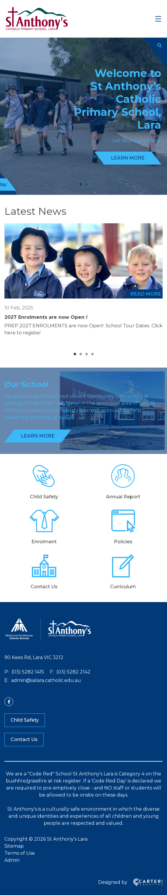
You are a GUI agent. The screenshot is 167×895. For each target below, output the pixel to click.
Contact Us (24, 739)
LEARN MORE (128, 158)
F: (52, 672)
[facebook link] (8, 701)
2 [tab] (87, 184)
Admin (12, 860)
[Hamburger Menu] (158, 18)
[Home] (48, 638)
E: (6, 680)
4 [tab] (92, 354)
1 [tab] (81, 184)
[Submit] (159, 45)
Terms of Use (19, 853)
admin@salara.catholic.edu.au (45, 680)
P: (6, 672)
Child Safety (25, 720)
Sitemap (14, 846)
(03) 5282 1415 (27, 672)
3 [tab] (87, 354)
